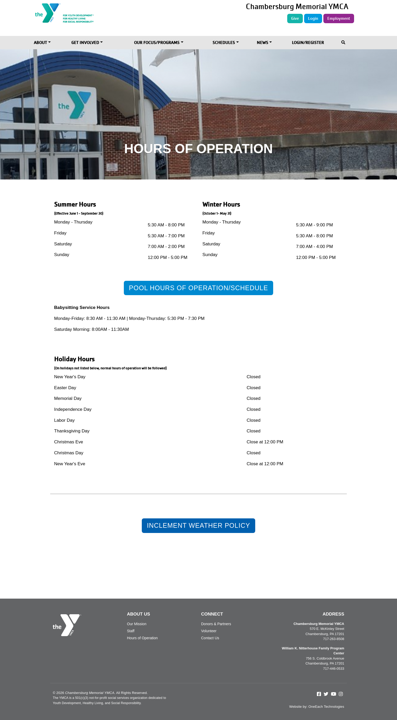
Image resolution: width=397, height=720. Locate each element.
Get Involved (85, 42)
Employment (338, 18)
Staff (131, 631)
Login (313, 18)
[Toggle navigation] (344, 43)
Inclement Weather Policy (198, 525)
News (262, 42)
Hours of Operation (142, 638)
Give (295, 18)
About (40, 42)
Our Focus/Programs (157, 42)
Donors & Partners (216, 624)
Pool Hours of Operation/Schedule (198, 287)
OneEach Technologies (326, 707)
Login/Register (308, 42)
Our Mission (136, 624)
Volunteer (208, 631)
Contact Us (210, 638)
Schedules (224, 42)
